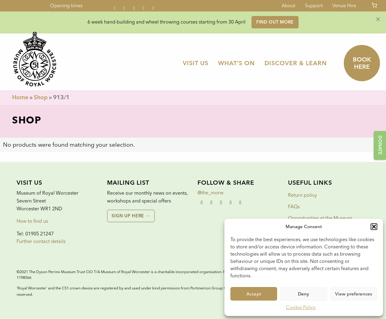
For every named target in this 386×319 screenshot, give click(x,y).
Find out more (275, 22)
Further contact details (41, 241)
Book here (362, 63)
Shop (41, 97)
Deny (303, 294)
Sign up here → (131, 216)
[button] (374, 227)
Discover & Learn (295, 63)
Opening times (66, 5)
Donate (380, 145)
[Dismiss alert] (378, 19)
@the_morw (210, 193)
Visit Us (195, 63)
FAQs (294, 206)
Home (20, 97)
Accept (253, 294)
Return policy (302, 195)
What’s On (236, 63)
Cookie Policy (301, 307)
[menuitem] (195, 63)
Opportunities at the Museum (320, 218)
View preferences (353, 294)
